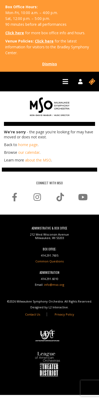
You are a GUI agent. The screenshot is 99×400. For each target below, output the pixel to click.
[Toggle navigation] (65, 81)
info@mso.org (54, 285)
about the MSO (38, 160)
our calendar (29, 152)
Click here (14, 32)
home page (28, 144)
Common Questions (49, 261)
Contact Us (32, 314)
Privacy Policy (64, 314)
